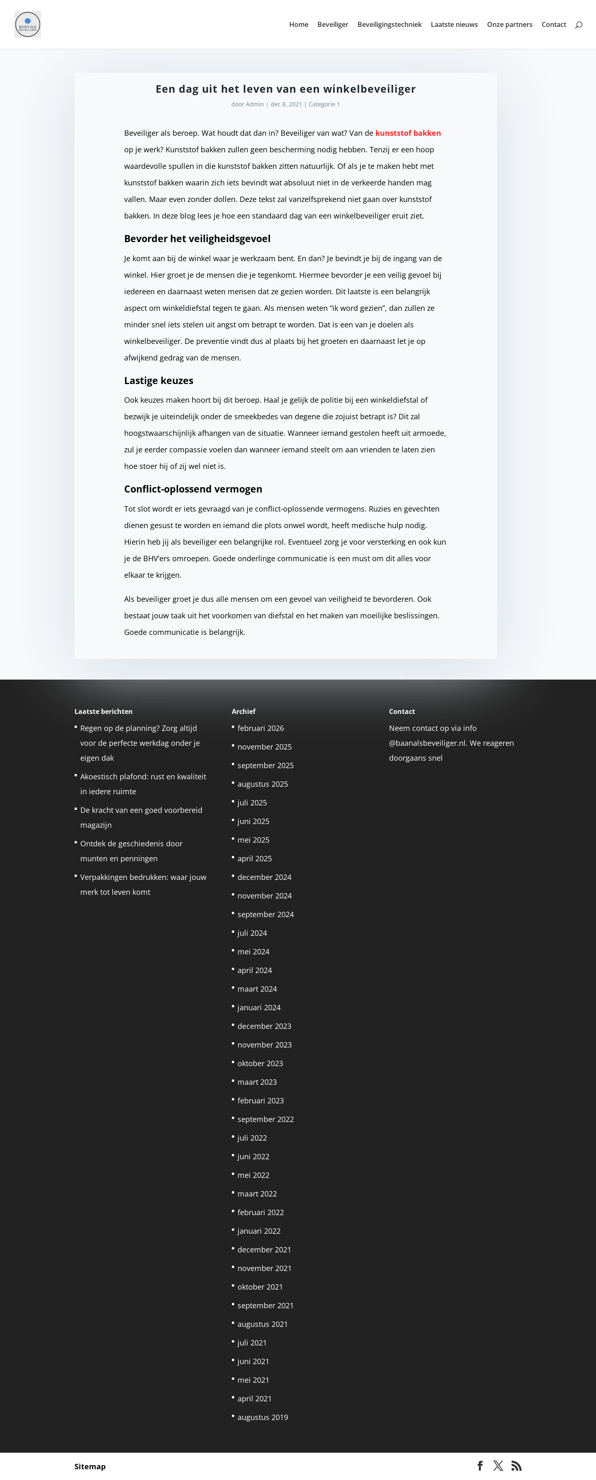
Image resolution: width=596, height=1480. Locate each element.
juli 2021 (252, 1343)
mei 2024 (253, 951)
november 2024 (265, 896)
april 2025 (255, 858)
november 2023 (265, 1045)
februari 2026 (261, 728)
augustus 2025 (263, 784)
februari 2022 (261, 1212)
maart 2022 (257, 1194)
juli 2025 (252, 802)
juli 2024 (252, 933)
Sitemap (90, 1466)
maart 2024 (257, 989)
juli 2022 (252, 1138)
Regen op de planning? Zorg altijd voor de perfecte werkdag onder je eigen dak (140, 743)
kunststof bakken (408, 133)
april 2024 (255, 970)
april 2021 (255, 1398)
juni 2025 (253, 821)
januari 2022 (259, 1231)
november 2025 (265, 747)
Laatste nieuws (454, 25)
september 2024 (266, 914)
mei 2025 (253, 840)
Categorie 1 (324, 104)
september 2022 (266, 1119)
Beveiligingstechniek (390, 25)
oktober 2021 (260, 1287)
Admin (255, 104)
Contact (554, 25)
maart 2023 (257, 1082)
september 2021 (266, 1305)
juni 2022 (253, 1156)
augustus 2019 (263, 1417)
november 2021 (265, 1268)
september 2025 (266, 765)
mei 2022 (253, 1175)
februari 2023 (261, 1100)
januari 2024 (259, 1007)
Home (298, 25)
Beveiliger (332, 25)
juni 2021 (253, 1361)
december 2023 (264, 1026)
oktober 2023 (260, 1063)
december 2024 (264, 877)
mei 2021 (253, 1380)
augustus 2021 (263, 1324)
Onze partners (510, 25)
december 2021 (264, 1249)
